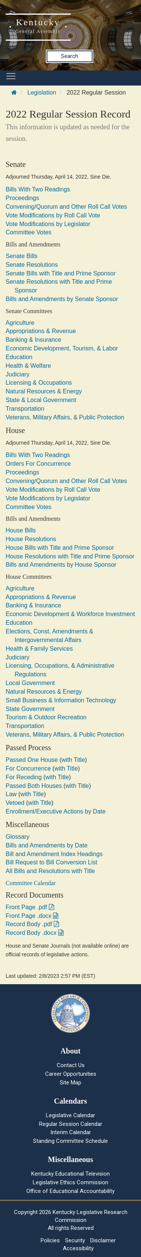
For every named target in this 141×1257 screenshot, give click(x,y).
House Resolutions (31, 539)
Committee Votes (29, 232)
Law (11, 794)
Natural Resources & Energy (44, 391)
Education (19, 357)
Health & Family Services (39, 648)
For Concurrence (28, 768)
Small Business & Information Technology (61, 700)
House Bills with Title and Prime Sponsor (60, 547)
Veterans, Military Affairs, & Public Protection (65, 417)
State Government (30, 709)
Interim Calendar (70, 1132)
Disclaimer (103, 1240)
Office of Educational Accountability (70, 1191)
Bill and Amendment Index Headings (54, 854)
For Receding (24, 777)
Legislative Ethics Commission (70, 1182)
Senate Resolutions (32, 264)
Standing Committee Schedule (70, 1141)
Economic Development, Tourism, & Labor (62, 348)
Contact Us (71, 1065)
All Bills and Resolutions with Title (50, 871)
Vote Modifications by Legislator (48, 224)
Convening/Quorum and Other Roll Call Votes (66, 206)
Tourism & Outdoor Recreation (46, 717)
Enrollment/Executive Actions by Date (56, 811)
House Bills (21, 530)
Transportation (25, 408)
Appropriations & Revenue (41, 331)
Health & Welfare (28, 365)
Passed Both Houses (34, 786)
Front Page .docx (32, 916)
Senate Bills (22, 256)
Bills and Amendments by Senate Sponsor (62, 299)
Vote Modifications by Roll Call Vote (53, 215)
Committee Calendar (31, 883)
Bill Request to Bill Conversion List (51, 862)
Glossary (17, 836)
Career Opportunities (70, 1073)
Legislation (41, 92)
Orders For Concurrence (38, 463)
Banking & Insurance (33, 339)
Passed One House (32, 760)
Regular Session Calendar (70, 1124)
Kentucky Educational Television (70, 1173)
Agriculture (20, 323)
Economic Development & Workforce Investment (70, 614)
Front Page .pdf (30, 907)
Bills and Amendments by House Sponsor (61, 564)
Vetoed (15, 803)
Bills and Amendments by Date (47, 845)
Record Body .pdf (32, 924)
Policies (50, 1240)
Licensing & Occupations (39, 382)
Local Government (30, 683)
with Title (73, 760)
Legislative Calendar (70, 1115)
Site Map (70, 1082)
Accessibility (78, 1248)
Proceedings (22, 198)
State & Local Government (41, 400)
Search (69, 56)
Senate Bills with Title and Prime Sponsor (61, 273)
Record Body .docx (35, 933)
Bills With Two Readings (38, 189)
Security (75, 1240)
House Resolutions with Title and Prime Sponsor (70, 556)
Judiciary (17, 374)
